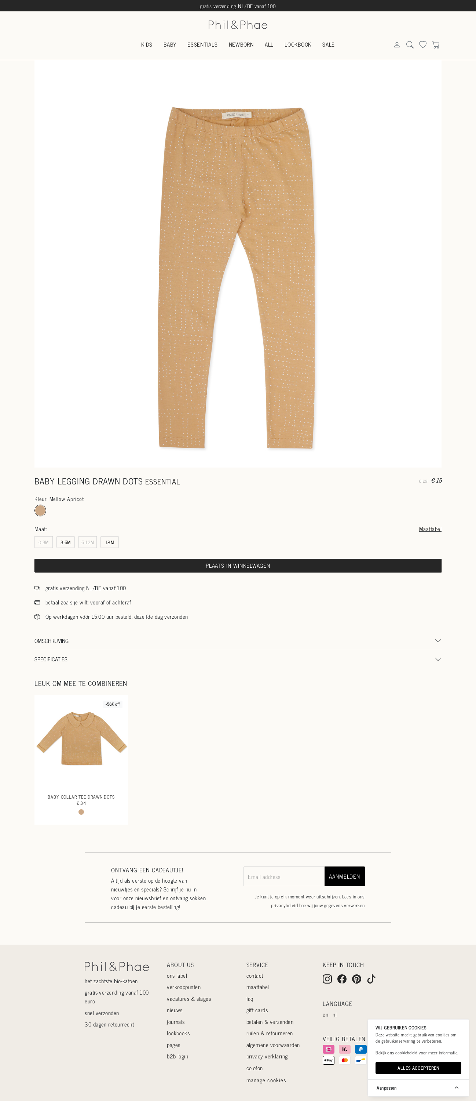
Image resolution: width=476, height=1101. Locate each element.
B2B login (177, 1056)
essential (162, 481)
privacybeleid (284, 905)
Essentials (202, 44)
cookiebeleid (406, 1052)
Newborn (241, 44)
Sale (328, 44)
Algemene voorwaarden (273, 1044)
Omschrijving (51, 640)
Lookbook (298, 44)
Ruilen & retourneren (269, 1033)
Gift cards (257, 1009)
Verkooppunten (184, 986)
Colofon (254, 1067)
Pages (173, 1044)
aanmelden (344, 876)
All (269, 44)
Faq (249, 998)
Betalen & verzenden (270, 1021)
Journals (176, 1021)
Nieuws (175, 1009)
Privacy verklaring (267, 1056)
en (325, 1014)
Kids (147, 44)
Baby (170, 44)
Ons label (177, 975)
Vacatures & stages (189, 998)
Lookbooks (178, 1033)
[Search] (396, 45)
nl (335, 1014)
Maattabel (430, 528)
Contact (254, 975)
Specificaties (50, 659)
